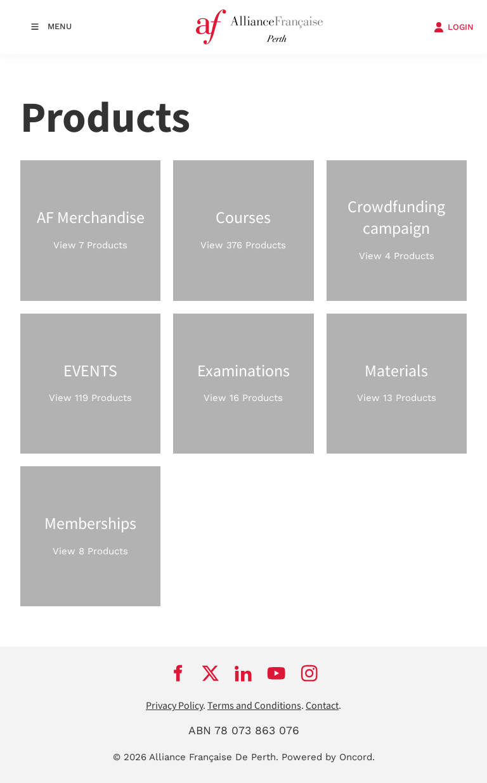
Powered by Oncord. (328, 757)
